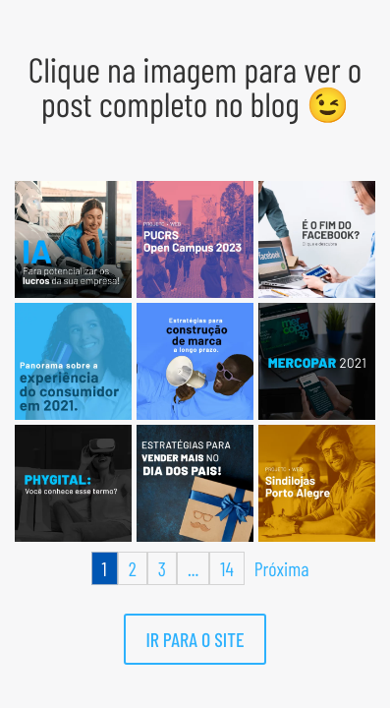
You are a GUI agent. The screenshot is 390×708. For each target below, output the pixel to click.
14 (226, 568)
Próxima (281, 568)
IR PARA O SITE (194, 639)
